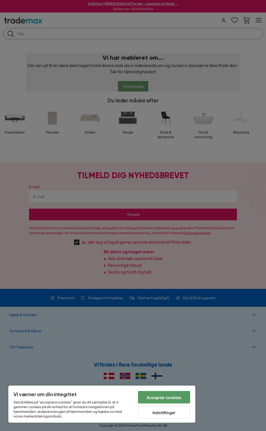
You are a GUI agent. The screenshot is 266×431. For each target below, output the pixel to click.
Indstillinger (164, 412)
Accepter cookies (164, 397)
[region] (101, 404)
